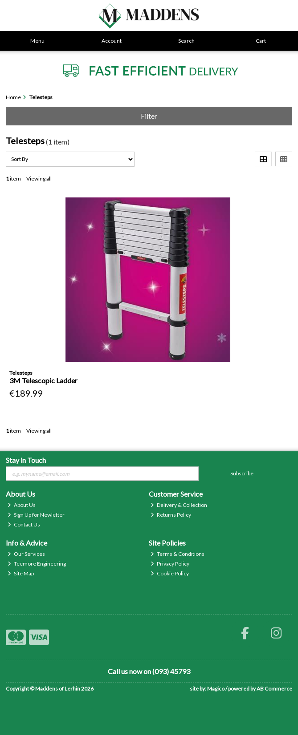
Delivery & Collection (179, 505)
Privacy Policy (170, 563)
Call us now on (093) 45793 (149, 671)
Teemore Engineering (37, 563)
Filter (149, 116)
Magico (216, 688)
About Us (22, 505)
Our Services (26, 553)
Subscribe (241, 473)
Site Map (21, 573)
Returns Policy (171, 514)
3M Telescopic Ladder (43, 380)
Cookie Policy (170, 573)
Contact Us (24, 524)
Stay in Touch (26, 460)
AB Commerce (274, 688)
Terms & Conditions (177, 553)
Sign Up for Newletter (36, 514)
